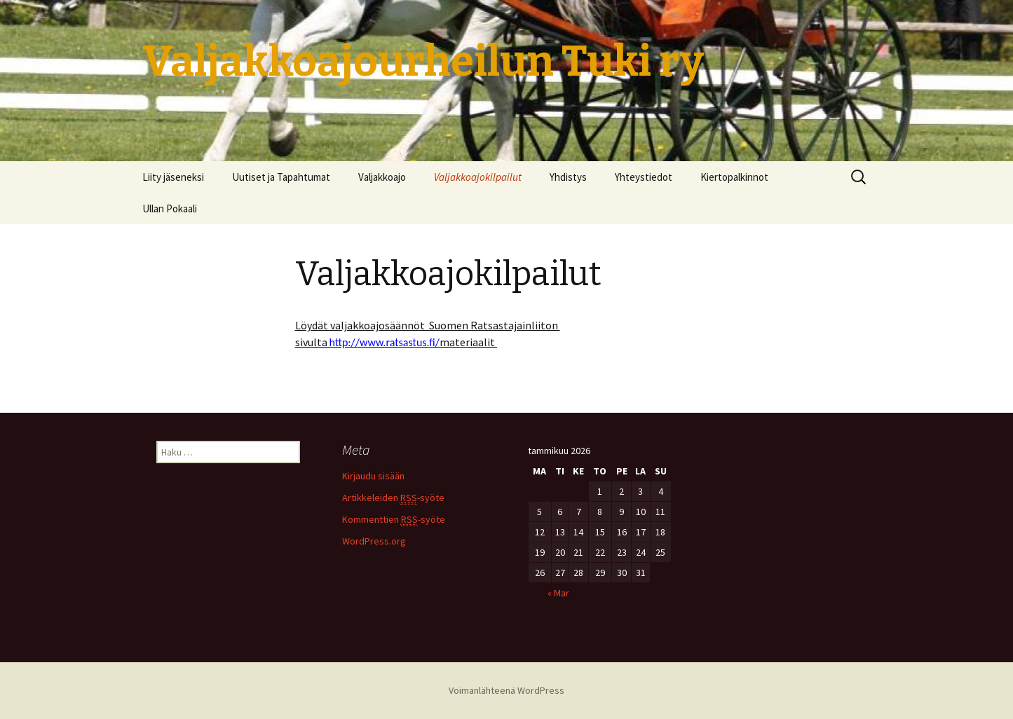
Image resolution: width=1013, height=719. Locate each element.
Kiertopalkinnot (734, 177)
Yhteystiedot (643, 177)
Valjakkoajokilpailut (478, 177)
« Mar (558, 593)
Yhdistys (568, 177)
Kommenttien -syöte (393, 519)
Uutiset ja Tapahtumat (281, 177)
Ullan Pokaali (169, 208)
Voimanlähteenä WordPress (506, 690)
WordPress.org (374, 541)
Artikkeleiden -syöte (393, 498)
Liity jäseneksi (173, 177)
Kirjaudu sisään (373, 476)
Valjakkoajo (382, 177)
